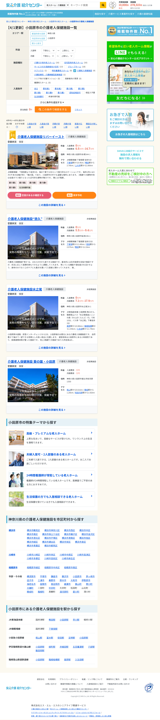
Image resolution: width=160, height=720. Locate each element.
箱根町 (41, 592)
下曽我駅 (53, 629)
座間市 (43, 584)
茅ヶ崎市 (90, 576)
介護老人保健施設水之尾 (25, 289)
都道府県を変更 (38, 33)
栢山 (68, 390)
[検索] (103, 5)
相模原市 (13, 567)
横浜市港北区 (33, 538)
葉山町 (78, 584)
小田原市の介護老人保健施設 (82, 21)
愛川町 (76, 592)
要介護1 (69, 88)
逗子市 (30, 580)
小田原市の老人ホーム (58, 21)
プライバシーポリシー (68, 679)
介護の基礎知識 (144, 13)
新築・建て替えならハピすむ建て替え (44, 716)
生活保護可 (39, 96)
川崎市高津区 (83, 555)
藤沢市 (65, 576)
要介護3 (37, 92)
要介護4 (49, 92)
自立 (36, 88)
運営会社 (40, 679)
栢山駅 (39, 638)
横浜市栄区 (65, 542)
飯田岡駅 (40, 650)
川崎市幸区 (49, 555)
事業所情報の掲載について (71, 684)
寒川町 (89, 584)
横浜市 (12, 530)
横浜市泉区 (80, 542)
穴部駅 (91, 647)
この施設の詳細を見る (51, 205)
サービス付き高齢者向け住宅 (46, 66)
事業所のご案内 (112, 679)
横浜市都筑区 (51, 546)
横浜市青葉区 (33, 546)
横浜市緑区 (32, 542)
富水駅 (50, 638)
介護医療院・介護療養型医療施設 (48, 74)
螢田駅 (61, 638)
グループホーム (74, 66)
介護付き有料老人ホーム (44, 62)
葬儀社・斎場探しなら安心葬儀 (100, 716)
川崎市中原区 (66, 555)
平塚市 (43, 576)
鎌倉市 (54, 576)
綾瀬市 (67, 584)
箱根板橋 (88, 326)
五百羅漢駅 (78, 647)
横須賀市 (31, 576)
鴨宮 (87, 162)
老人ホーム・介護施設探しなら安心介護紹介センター (69, 709)
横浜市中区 (84, 530)
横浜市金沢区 (88, 534)
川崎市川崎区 (33, 555)
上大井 (78, 165)
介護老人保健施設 (84, 70)
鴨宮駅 (52, 620)
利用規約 (52, 679)
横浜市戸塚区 (51, 538)
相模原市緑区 (33, 567)
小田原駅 (64, 620)
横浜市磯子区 (70, 534)
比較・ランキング (130, 679)
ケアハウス (39, 70)
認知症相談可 (75, 92)
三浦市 (41, 580)
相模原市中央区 (52, 567)
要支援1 (46, 88)
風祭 (68, 326)
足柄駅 (71, 638)
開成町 (30, 592)
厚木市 (63, 580)
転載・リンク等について (92, 679)
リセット (78, 109)
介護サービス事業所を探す (121, 13)
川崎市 (12, 555)
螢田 (88, 244)
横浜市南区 (32, 534)
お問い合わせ (51, 684)
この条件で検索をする (53, 109)
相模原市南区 (70, 567)
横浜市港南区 (68, 538)
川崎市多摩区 (33, 558)
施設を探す (100, 13)
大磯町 (30, 588)
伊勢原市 (86, 580)
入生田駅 (79, 660)
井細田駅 (64, 647)
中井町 (52, 588)
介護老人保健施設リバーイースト (41, 136)
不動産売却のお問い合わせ (118, 684)
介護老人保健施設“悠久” (25, 219)
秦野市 (52, 580)
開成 (86, 390)
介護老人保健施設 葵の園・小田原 (31, 361)
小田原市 (77, 576)
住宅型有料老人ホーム (73, 62)
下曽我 (69, 162)
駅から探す (36, 43)
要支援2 (58, 88)
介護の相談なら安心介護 (39, 709)
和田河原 (78, 393)
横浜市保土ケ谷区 (51, 534)
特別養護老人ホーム (60, 70)
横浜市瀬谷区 (48, 542)
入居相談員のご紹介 (95, 684)
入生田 (79, 329)
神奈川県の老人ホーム (37, 21)
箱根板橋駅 (54, 660)
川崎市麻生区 (68, 558)
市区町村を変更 (38, 38)
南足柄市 (55, 584)
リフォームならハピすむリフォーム (87, 713)
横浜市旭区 (84, 538)
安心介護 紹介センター (15, 21)
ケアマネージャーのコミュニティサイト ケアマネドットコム (52, 713)
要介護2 (81, 88)
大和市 (74, 580)
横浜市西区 (69, 530)
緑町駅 (52, 647)
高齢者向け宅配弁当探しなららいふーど (74, 716)
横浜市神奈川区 (52, 530)
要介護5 (61, 92)
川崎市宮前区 (51, 558)
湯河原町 (64, 592)
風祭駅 (67, 660)
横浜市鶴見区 (33, 530)
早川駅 (76, 620)
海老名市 (31, 584)
